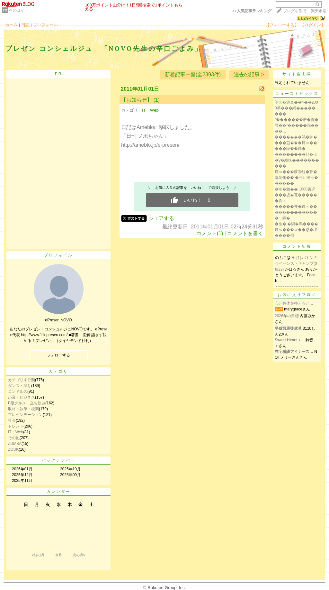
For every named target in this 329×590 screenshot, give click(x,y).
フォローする (58, 355)
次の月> (79, 555)
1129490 (308, 18)
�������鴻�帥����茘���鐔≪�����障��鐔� (296, 143)
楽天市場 (318, 11)
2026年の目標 (287, 316)
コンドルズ (17, 391)
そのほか (16, 10)
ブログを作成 (294, 11)
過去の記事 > (249, 74)
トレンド (15, 426)
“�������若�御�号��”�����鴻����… (296, 125)
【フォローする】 (282, 25)
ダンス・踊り (19, 385)
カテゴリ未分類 (21, 380)
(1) (156, 100)
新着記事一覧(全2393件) (193, 74)
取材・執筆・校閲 (23, 409)
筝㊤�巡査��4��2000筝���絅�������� (296, 108)
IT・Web (15, 432)
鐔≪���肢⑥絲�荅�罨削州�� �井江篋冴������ (296, 178)
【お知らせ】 (136, 100)
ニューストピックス (297, 93)
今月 (58, 555)
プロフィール (45, 25)
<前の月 (37, 555)
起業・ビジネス (21, 397)
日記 (25, 25)
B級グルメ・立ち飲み (26, 403)
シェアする (161, 218)
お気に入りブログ (297, 294)
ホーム (11, 25)
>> (251, 11)
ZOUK (13, 449)
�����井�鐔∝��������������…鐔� (296, 212)
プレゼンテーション (25, 414)
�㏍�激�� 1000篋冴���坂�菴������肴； (296, 195)
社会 (12, 420)
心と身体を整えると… (294, 303)
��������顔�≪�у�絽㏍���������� (297, 160)
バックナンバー (59, 460)
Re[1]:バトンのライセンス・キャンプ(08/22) (296, 263)
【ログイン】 (312, 25)
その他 (14, 438)
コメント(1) (209, 233)
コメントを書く (245, 233)
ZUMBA (15, 443)
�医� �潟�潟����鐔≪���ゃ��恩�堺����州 (296, 230)
